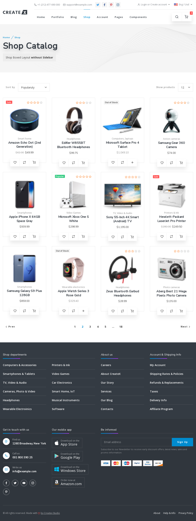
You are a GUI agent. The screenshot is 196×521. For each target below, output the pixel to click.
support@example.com (77, 4)
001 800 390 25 (22, 457)
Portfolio (57, 17)
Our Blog (107, 400)
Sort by (10, 87)
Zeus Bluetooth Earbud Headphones (122, 293)
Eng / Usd (181, 4)
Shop (86, 17)
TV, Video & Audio (122, 213)
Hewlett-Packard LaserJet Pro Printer (171, 219)
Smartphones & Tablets (19, 374)
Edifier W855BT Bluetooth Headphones (73, 145)
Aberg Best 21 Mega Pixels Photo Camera (171, 293)
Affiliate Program (161, 409)
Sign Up (182, 442)
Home (41, 17)
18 (120, 326)
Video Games (73, 212)
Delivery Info (158, 400)
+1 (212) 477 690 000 (47, 4)
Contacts (107, 409)
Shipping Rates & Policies (166, 374)
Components (138, 17)
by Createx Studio (50, 513)
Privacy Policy (186, 513)
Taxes (154, 391)
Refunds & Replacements (166, 382)
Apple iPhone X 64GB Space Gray (24, 219)
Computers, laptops (122, 138)
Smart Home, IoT (63, 391)
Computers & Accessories (19, 365)
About (157, 513)
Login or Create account (152, 4)
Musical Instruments (65, 400)
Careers (106, 365)
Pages (119, 17)
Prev (10, 326)
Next (186, 326)
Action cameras (171, 138)
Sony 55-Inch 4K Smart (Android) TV (122, 219)
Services (106, 391)
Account (102, 17)
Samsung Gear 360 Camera (171, 145)
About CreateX (111, 374)
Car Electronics (62, 382)
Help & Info (169, 513)
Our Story (107, 382)
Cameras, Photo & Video (19, 391)
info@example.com (24, 471)
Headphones (73, 138)
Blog (74, 17)
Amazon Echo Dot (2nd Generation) (24, 145)
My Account (158, 365)
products (165, 87)
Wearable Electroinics (17, 409)
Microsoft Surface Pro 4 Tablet (122, 145)
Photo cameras (171, 287)
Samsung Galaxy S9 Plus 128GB (24, 293)
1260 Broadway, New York (29, 443)
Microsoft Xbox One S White (73, 219)
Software (58, 409)
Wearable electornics (73, 287)
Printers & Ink (171, 212)
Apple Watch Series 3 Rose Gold (73, 293)
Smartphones (24, 212)
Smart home (24, 138)
